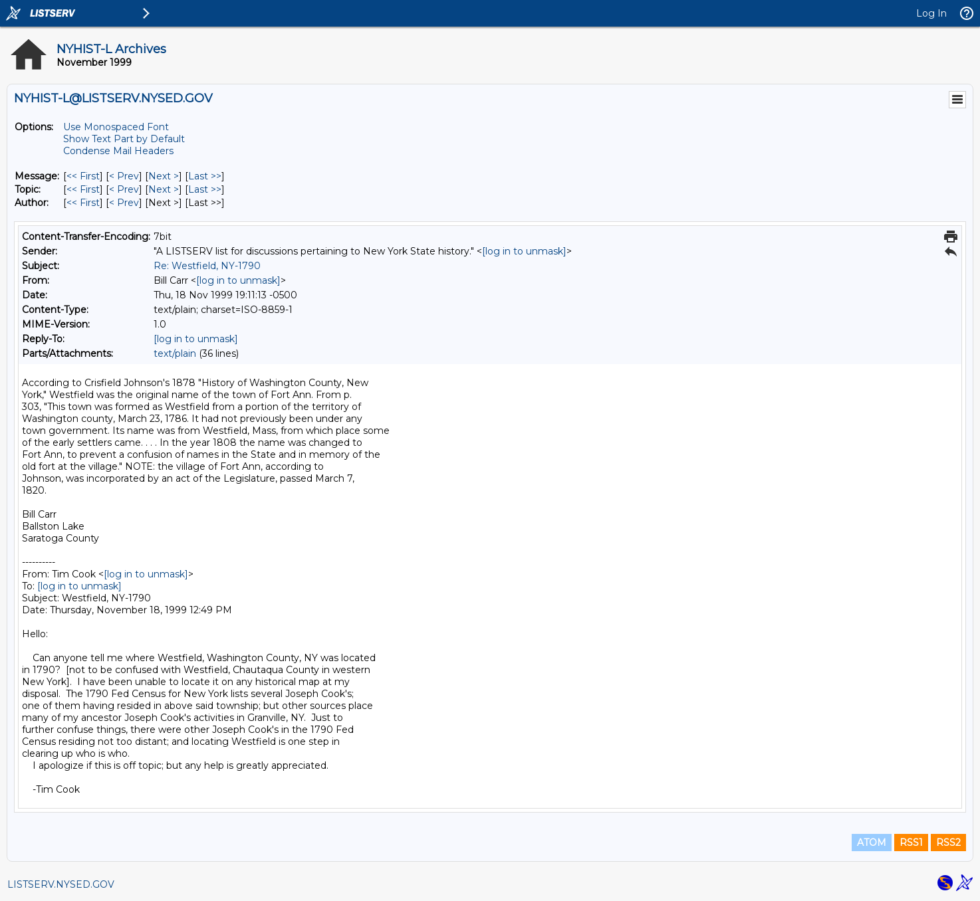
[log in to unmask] (524, 251)
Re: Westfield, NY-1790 (207, 266)
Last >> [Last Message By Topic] (204, 189)
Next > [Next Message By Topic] (163, 189)
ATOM (871, 843)
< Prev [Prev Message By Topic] (124, 189)
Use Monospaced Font (116, 127)
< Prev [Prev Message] (124, 176)
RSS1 (911, 843)
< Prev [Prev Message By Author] (124, 203)
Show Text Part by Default (124, 139)
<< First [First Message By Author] (83, 203)
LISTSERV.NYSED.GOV (60, 884)
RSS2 (948, 843)
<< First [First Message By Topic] (83, 189)
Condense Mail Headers (118, 151)
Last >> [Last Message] (204, 176)
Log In (931, 13)
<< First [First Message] (83, 176)
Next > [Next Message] (163, 176)
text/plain (175, 353)
